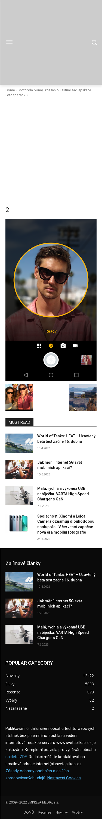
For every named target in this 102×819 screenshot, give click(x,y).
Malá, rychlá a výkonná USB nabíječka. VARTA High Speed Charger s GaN (63, 493)
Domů (10, 90)
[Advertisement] (51, 152)
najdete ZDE (16, 756)
